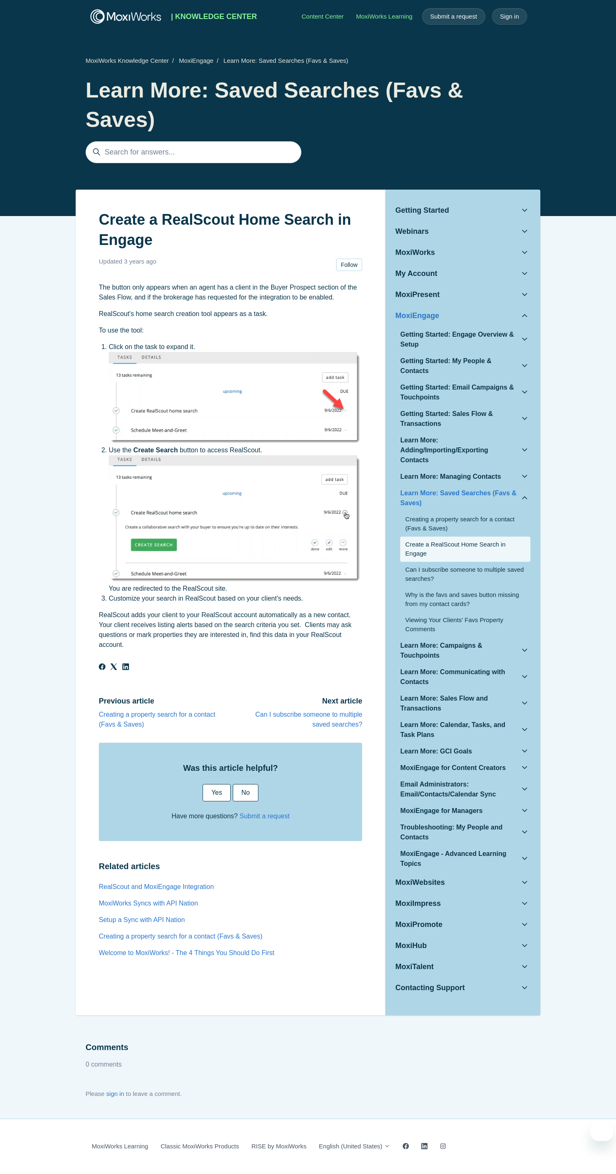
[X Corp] (113, 667)
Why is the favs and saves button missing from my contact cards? (462, 599)
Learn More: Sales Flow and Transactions (444, 703)
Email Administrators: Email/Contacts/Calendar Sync (448, 789)
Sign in (509, 16)
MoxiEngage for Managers (441, 810)
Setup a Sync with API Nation (142, 919)
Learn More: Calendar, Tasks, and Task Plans (452, 729)
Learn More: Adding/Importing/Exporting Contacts (444, 450)
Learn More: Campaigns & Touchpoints (441, 650)
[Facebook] (102, 667)
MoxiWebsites (420, 882)
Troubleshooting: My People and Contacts (451, 832)
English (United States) (354, 1146)
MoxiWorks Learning (384, 16)
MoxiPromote (418, 924)
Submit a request (453, 16)
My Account (416, 273)
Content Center (323, 16)
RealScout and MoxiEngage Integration (156, 886)
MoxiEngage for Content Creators (453, 767)
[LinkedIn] (125, 667)
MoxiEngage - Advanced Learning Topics (453, 858)
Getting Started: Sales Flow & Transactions (446, 418)
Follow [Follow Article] (349, 264)
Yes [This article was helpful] (216, 792)
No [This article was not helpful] (245, 792)
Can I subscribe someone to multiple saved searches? (464, 574)
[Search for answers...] (193, 152)
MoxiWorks (415, 252)
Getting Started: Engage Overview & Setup (457, 339)
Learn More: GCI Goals (436, 751)
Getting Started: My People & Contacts (445, 365)
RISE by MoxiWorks (278, 1146)
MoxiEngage (196, 60)
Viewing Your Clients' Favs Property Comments (454, 624)
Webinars (412, 231)
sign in (115, 1093)
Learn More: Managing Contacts (450, 476)
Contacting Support (430, 988)
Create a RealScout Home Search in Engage (455, 549)
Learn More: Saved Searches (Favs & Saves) (286, 60)
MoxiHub (411, 945)
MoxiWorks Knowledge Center (127, 60)
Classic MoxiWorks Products (199, 1146)
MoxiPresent (417, 294)
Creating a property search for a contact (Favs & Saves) (181, 936)
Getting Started (422, 210)
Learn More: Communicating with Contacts (452, 676)
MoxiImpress (418, 903)
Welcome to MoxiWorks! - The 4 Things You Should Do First (187, 952)
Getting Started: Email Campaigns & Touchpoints (457, 392)
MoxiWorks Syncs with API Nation (148, 903)
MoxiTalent (414, 966)
